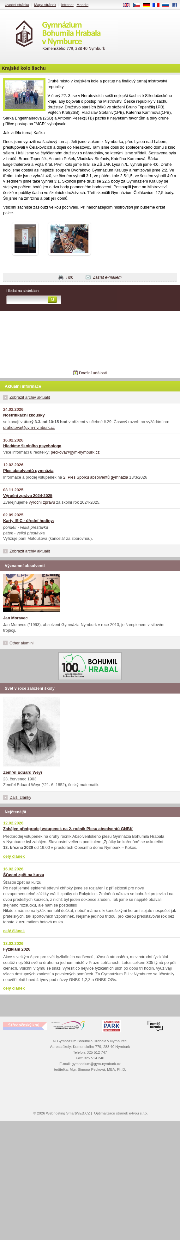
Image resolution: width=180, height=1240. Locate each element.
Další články (20, 797)
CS (138, 5)
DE (148, 5)
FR (158, 5)
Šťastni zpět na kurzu (23, 874)
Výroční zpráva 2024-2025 (27, 495)
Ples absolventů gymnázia (28, 470)
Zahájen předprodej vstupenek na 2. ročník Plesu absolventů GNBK (68, 828)
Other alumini (21, 643)
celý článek (14, 856)
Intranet (67, 5)
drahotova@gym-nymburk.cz (29, 427)
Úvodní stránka (17, 5)
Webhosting (55, 1113)
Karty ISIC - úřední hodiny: (28, 520)
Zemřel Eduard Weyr (22, 772)
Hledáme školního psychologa (32, 445)
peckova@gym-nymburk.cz (75, 452)
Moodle (82, 5)
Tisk (69, 277)
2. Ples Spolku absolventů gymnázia (95, 477)
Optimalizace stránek (111, 1113)
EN (128, 5)
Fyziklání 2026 (16, 949)
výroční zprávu (42, 502)
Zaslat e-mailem (107, 277)
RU (168, 5)
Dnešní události (93, 373)
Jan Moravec (15, 618)
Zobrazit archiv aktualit (29, 397)
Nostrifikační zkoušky (24, 415)
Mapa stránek (45, 5)
